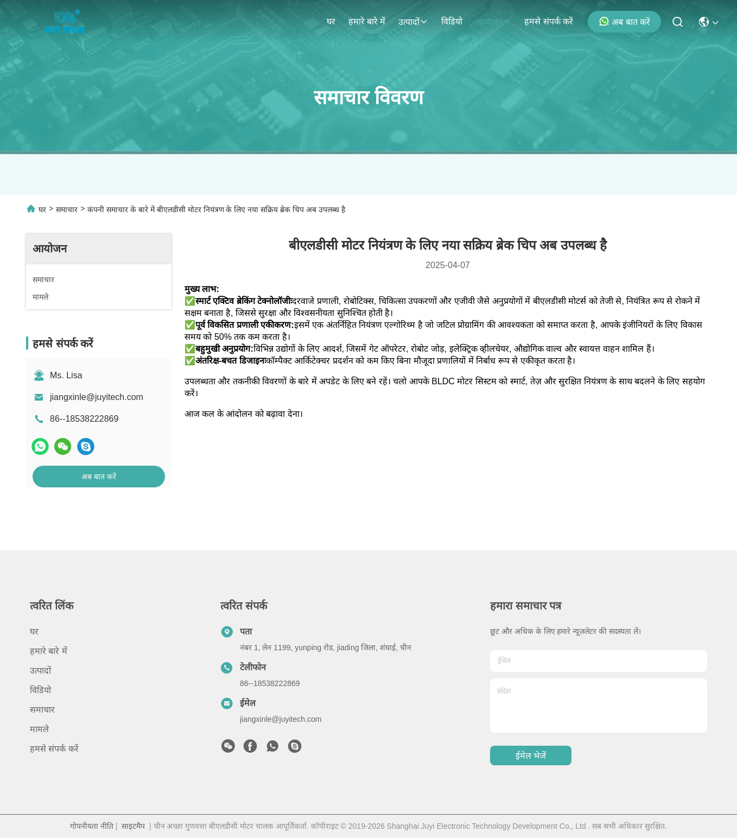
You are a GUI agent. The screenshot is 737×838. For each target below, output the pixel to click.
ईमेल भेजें (531, 755)
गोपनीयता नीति (91, 826)
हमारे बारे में (367, 21)
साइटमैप (133, 826)
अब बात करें (624, 21)
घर (331, 21)
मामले (39, 729)
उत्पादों (413, 22)
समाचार (67, 209)
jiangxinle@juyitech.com (96, 397)
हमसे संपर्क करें (548, 21)
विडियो (451, 21)
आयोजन (493, 22)
